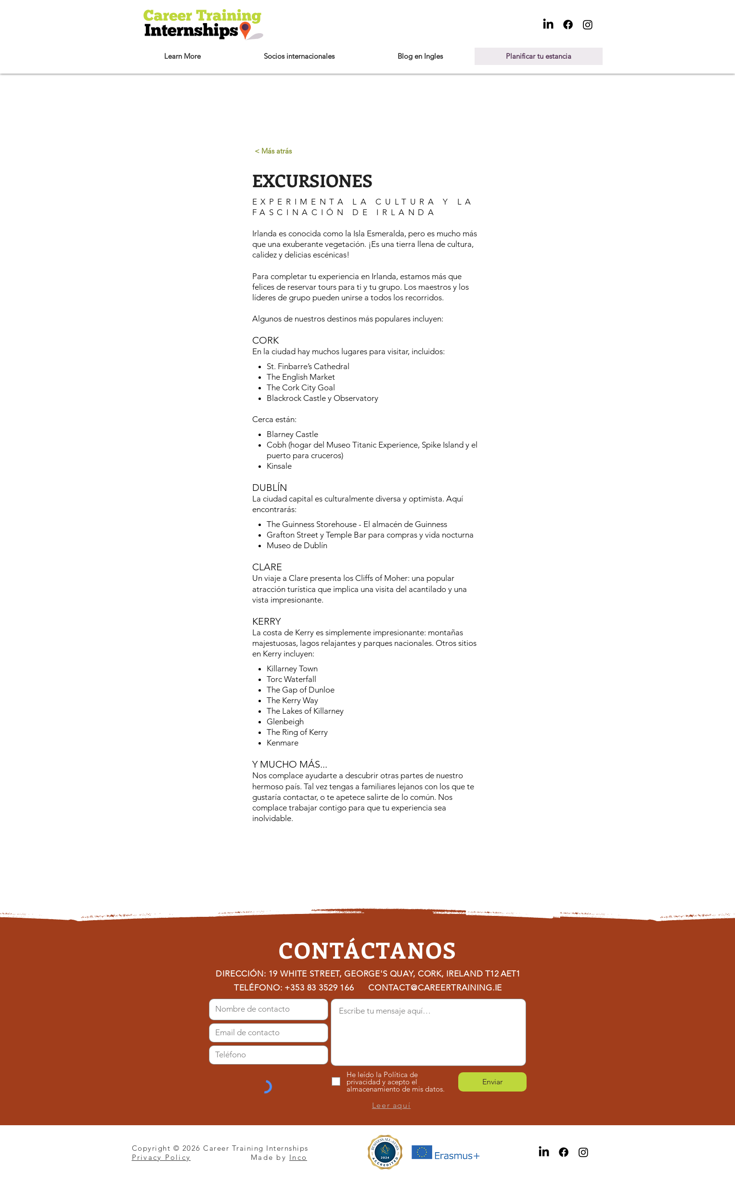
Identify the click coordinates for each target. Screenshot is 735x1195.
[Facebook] (568, 24)
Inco (298, 1157)
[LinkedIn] (548, 24)
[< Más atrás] (273, 151)
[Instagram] (587, 24)
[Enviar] (492, 1082)
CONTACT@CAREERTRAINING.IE (435, 987)
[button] (182, 56)
